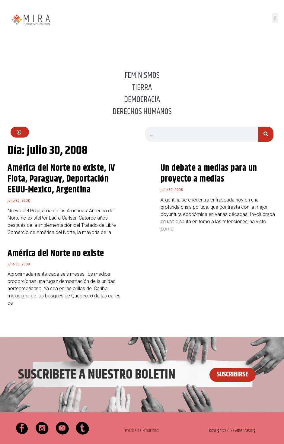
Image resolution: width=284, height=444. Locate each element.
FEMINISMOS (142, 75)
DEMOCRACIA (142, 100)
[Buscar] (265, 134)
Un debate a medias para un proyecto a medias (209, 173)
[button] (275, 18)
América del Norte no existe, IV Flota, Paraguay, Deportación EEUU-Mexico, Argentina (61, 179)
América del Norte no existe (56, 253)
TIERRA (142, 87)
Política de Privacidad (142, 430)
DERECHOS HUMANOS (142, 112)
